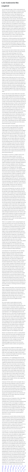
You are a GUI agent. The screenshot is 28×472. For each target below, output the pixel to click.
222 (5, 469)
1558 (13, 468)
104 (8, 467)
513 (18, 467)
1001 (2, 467)
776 (15, 467)
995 (18, 468)
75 (17, 469)
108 (7, 468)
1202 (10, 469)
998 (10, 467)
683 (13, 469)
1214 (24, 467)
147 (10, 468)
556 (15, 468)
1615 (21, 467)
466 (2, 469)
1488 (5, 468)
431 (19, 469)
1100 (5, 467)
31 (20, 468)
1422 (23, 468)
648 (2, 468)
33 (15, 469)
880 (7, 469)
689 (13, 467)
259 (22, 469)
